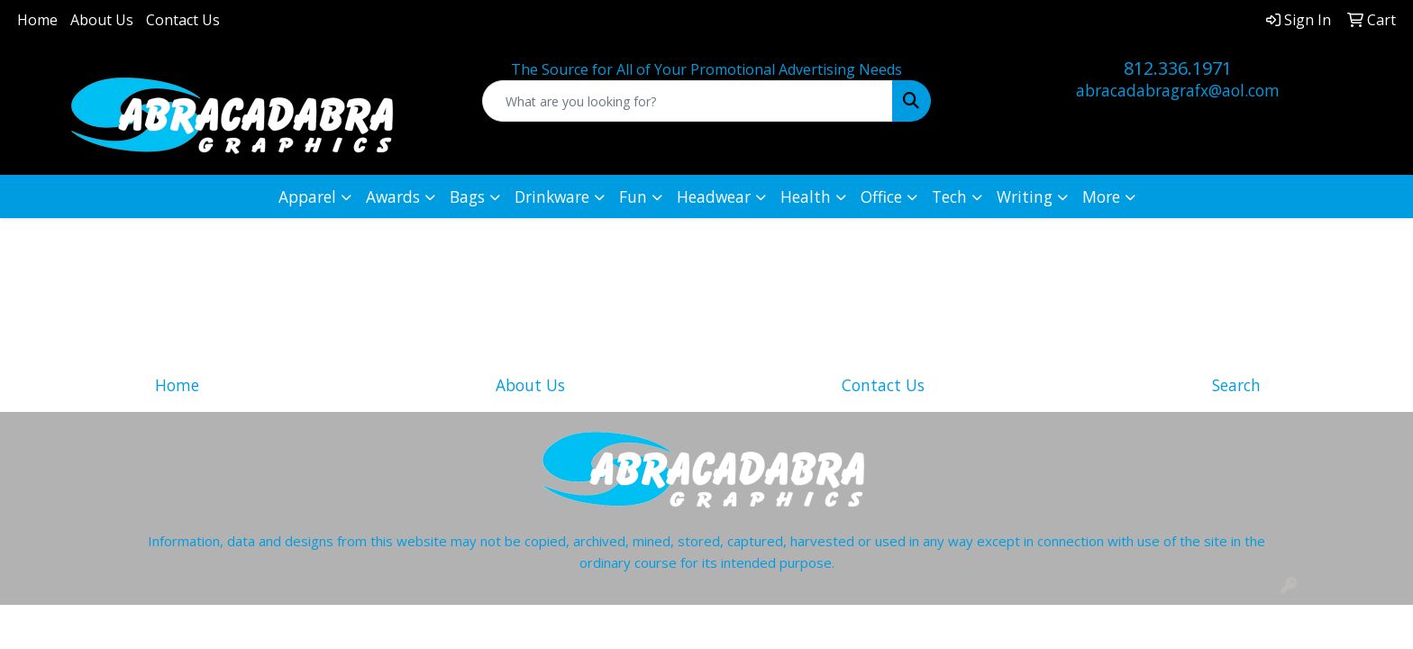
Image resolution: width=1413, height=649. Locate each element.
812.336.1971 (1178, 68)
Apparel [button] (307, 196)
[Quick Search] (688, 101)
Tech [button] (949, 196)
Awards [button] (393, 196)
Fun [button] (633, 196)
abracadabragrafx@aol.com (1178, 90)
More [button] (1101, 196)
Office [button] (881, 196)
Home (37, 20)
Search (1236, 385)
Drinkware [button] (552, 196)
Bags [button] (467, 196)
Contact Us (183, 20)
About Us (101, 20)
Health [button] (805, 196)
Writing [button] (1025, 196)
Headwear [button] (714, 196)
